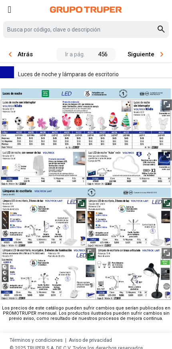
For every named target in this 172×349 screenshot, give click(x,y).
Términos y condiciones (36, 340)
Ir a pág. (75, 54)
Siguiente (145, 54)
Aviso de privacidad (90, 340)
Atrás (21, 54)
